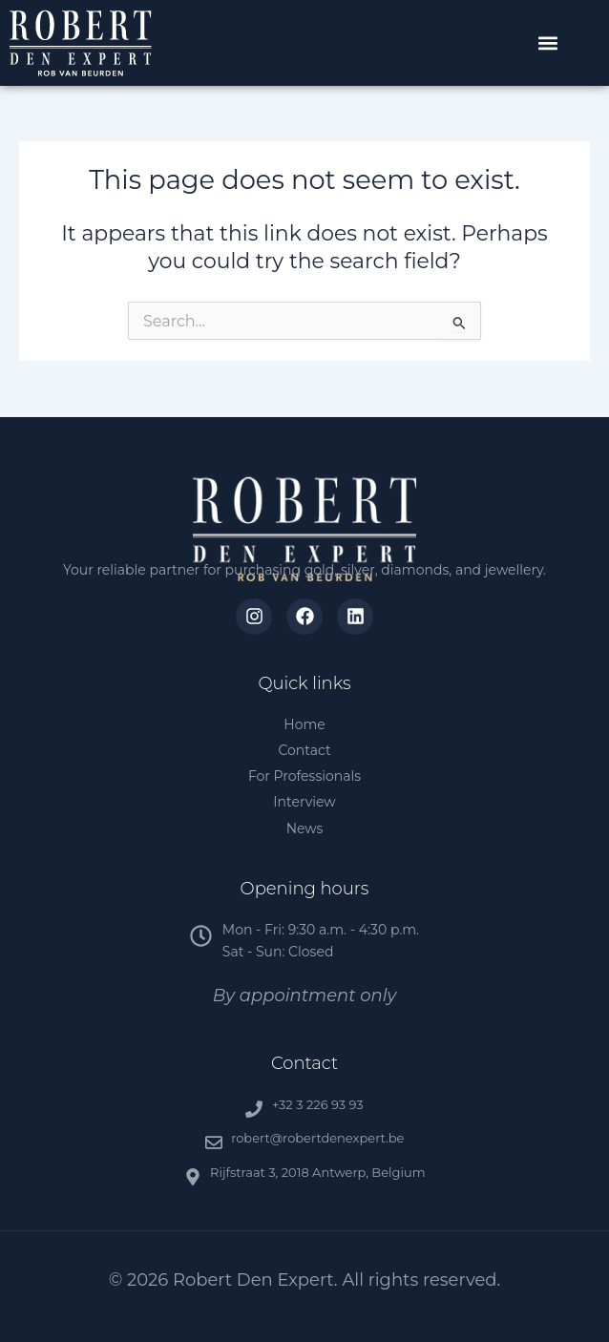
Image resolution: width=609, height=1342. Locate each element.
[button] (548, 43)
